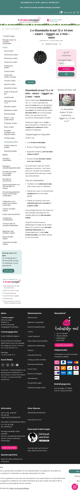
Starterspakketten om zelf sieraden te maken (11, 186)
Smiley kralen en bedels (10, 146)
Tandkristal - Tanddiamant (11, 219)
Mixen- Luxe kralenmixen (9, 119)
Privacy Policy (32, 369)
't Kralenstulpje (8, 36)
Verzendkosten (33, 378)
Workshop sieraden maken (37, 388)
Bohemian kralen (11, 58)
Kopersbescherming (34, 355)
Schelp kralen (9, 138)
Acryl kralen (12, 51)
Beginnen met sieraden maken (11, 232)
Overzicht (30, 82)
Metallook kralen (11, 110)
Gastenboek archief (34, 420)
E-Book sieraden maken (8, 210)
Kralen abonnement (9, 448)
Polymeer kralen (12, 123)
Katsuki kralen (9, 84)
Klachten (30, 350)
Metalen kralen (12, 106)
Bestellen (66, 69)
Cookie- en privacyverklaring (35, 488)
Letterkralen (9, 97)
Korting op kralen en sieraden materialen (11, 173)
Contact (30, 332)
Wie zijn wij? (5, 415)
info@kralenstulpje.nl (12, 336)
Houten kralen (12, 80)
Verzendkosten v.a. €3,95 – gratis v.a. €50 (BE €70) (39, 2)
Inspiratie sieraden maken (11, 243)
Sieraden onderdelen (11, 159)
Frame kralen (9, 71)
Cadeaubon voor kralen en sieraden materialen (9, 203)
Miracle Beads (9, 114)
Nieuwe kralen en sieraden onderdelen (11, 42)
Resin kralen (9, 127)
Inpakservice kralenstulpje (36, 346)
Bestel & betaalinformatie (36, 327)
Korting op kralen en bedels (37, 360)
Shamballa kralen (11, 142)
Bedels (11, 155)
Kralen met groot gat (11, 93)
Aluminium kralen (11, 55)
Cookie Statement (34, 336)
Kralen (11, 47)
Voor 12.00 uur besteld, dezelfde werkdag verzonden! (40, 7)
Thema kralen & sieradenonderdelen (11, 224)
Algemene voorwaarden (36, 322)
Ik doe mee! (8, 271)
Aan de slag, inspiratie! (8, 413)
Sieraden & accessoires (11, 180)
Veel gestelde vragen (35, 383)
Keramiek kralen (10, 88)
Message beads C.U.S (10, 102)
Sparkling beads (10, 151)
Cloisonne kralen (10, 62)
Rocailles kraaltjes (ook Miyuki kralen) (12, 132)
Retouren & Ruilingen (35, 374)
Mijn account (70, 12)
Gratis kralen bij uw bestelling (37, 341)
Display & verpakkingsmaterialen (12, 167)
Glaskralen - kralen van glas (12, 76)
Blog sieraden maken (11, 238)
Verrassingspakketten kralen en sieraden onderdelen (11, 194)
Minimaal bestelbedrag (35, 364)
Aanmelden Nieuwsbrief (64, 345)
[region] (26, 477)
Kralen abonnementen (11, 214)
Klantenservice (32, 318)
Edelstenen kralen (12, 67)
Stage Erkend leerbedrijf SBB (10, 417)
